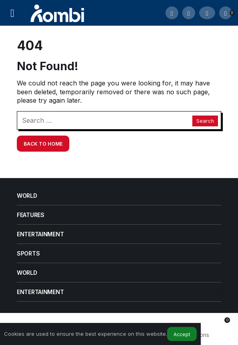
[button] (188, 12)
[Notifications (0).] (225, 12)
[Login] (207, 12)
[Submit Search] (171, 12)
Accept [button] (181, 334)
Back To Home (43, 144)
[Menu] (12, 12)
